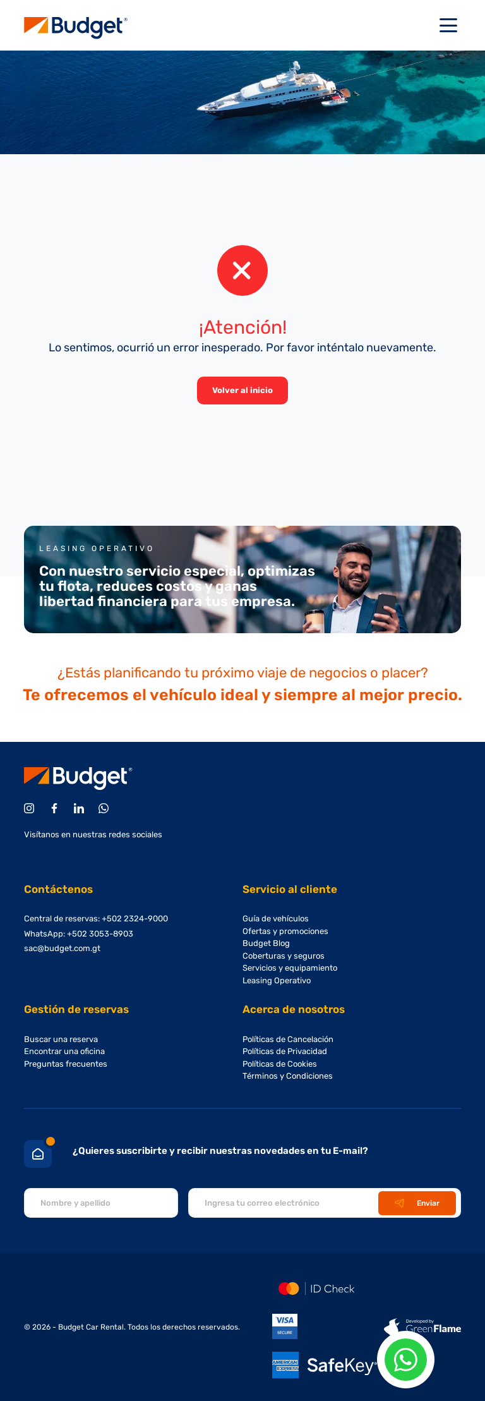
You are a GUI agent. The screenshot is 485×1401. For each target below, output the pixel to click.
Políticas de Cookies (279, 1064)
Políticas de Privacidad (284, 1051)
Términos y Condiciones (287, 1076)
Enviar (417, 1203)
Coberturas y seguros (283, 956)
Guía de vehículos (275, 918)
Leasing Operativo (276, 980)
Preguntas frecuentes (65, 1064)
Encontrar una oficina (64, 1051)
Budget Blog (266, 943)
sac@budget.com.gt (62, 948)
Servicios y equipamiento (289, 968)
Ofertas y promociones (285, 931)
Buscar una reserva (61, 1039)
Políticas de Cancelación (287, 1039)
